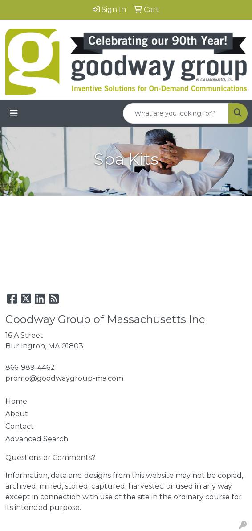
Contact (19, 426)
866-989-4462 (30, 367)
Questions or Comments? (50, 457)
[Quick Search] (176, 113)
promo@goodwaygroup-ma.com (64, 378)
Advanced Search (36, 439)
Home (16, 401)
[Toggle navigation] (13, 113)
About (16, 414)
